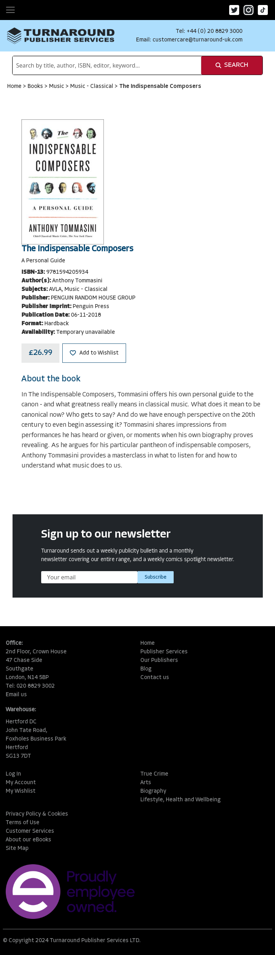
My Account (21, 783)
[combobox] (107, 65)
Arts (145, 783)
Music (57, 86)
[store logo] (61, 36)
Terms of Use (22, 823)
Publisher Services (164, 652)
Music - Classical (92, 86)
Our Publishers (159, 660)
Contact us (154, 678)
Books (36, 86)
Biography (153, 791)
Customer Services (30, 831)
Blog (145, 669)
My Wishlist (20, 791)
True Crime (154, 774)
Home (15, 86)
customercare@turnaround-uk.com (197, 40)
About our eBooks (28, 840)
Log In (13, 774)
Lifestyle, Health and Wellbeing (180, 800)
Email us (16, 695)
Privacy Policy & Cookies (37, 814)
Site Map (17, 848)
